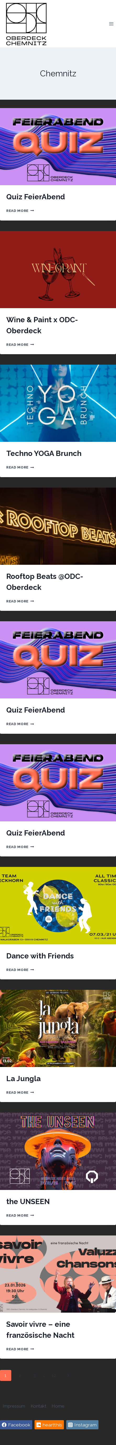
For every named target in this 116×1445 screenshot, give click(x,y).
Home (58, 1406)
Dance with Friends (40, 956)
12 (54, 1375)
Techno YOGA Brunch (43, 453)
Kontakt (38, 1406)
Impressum (14, 1406)
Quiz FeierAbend (35, 197)
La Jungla (23, 1078)
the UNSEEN (28, 1201)
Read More (20, 210)
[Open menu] (111, 24)
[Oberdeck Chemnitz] (26, 23)
